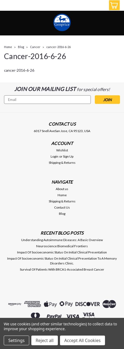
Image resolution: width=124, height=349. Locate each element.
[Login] (101, 6)
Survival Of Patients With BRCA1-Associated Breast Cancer (62, 269)
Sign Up (68, 156)
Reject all (45, 340)
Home (8, 47)
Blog (21, 47)
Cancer (35, 47)
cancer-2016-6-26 (58, 47)
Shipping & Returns (62, 163)
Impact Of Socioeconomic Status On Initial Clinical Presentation (62, 252)
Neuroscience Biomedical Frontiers (62, 246)
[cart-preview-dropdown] (113, 5)
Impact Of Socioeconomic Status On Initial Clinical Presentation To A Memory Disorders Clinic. (62, 260)
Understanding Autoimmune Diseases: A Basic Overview (62, 240)
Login (54, 156)
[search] (89, 6)
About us (62, 189)
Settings (16, 340)
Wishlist (62, 150)
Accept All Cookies (82, 340)
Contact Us (62, 207)
